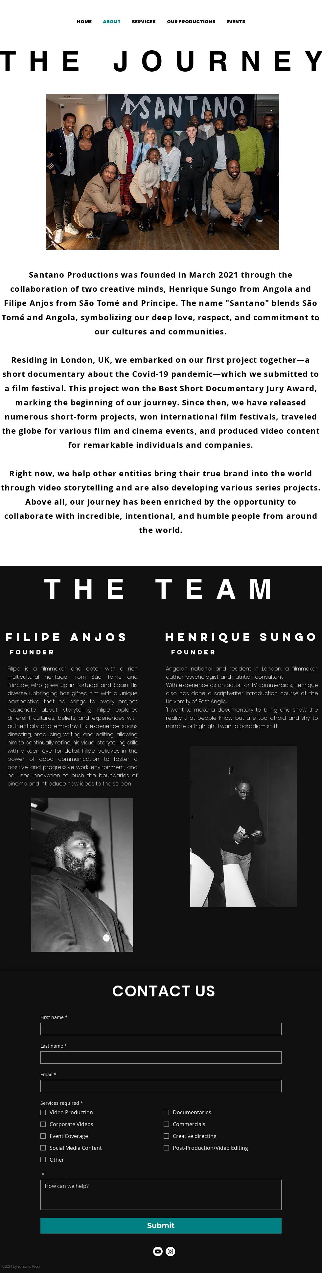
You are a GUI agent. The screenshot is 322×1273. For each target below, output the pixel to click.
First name (54, 1017)
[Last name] (159, 1057)
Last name (53, 1046)
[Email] (159, 1086)
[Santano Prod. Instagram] (170, 1251)
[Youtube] (158, 1251)
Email (48, 1074)
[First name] (159, 1029)
